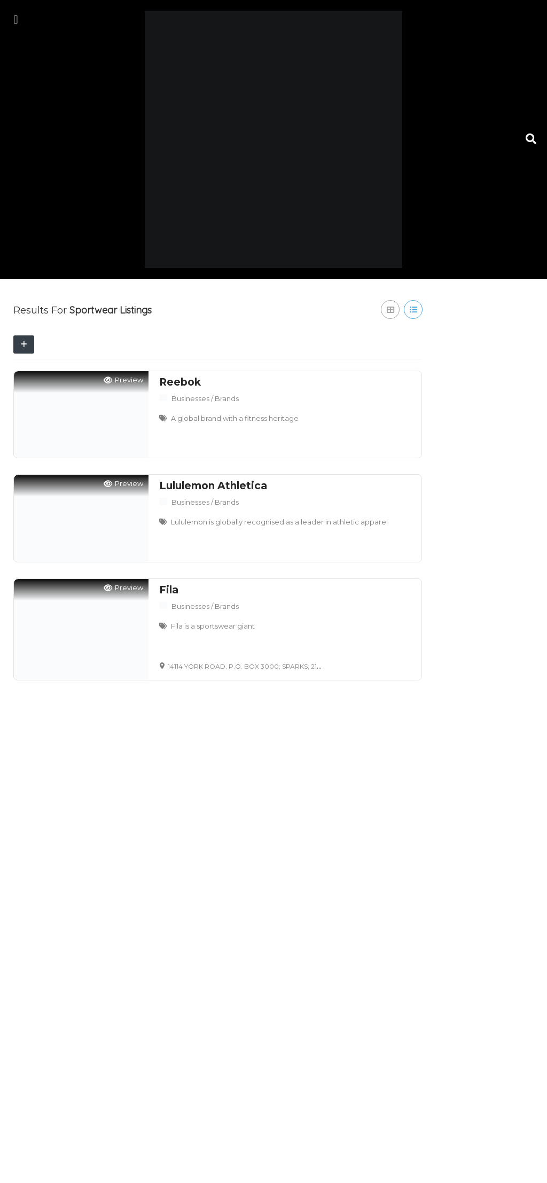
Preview (123, 380)
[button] (16, 19)
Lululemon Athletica (213, 486)
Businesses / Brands (205, 398)
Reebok (180, 382)
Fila (168, 590)
